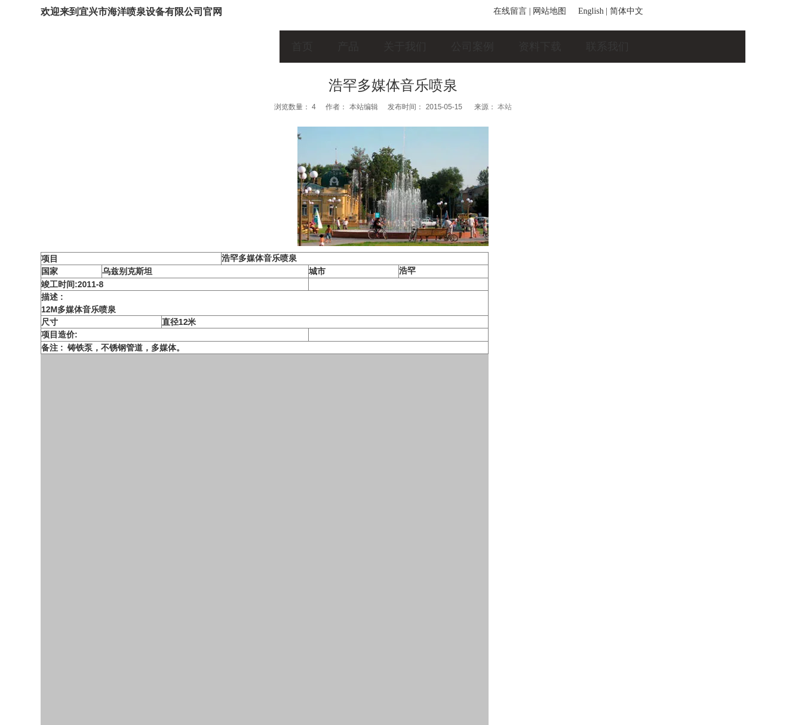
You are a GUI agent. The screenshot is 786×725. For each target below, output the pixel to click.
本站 (505, 107)
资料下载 (539, 47)
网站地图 (549, 11)
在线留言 (510, 11)
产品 (348, 47)
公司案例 (472, 47)
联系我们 (607, 47)
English (591, 11)
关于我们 (404, 47)
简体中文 (626, 11)
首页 (302, 47)
